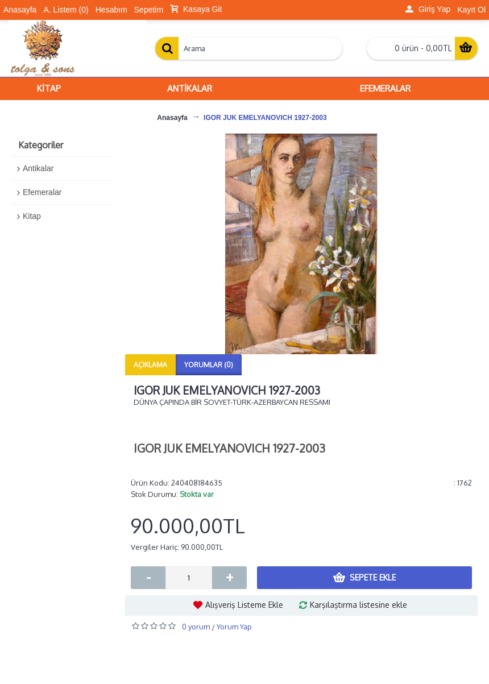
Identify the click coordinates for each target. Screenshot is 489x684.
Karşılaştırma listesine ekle (358, 605)
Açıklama (150, 364)
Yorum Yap (234, 626)
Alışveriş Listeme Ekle (244, 605)
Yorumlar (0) (208, 364)
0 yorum (196, 626)
